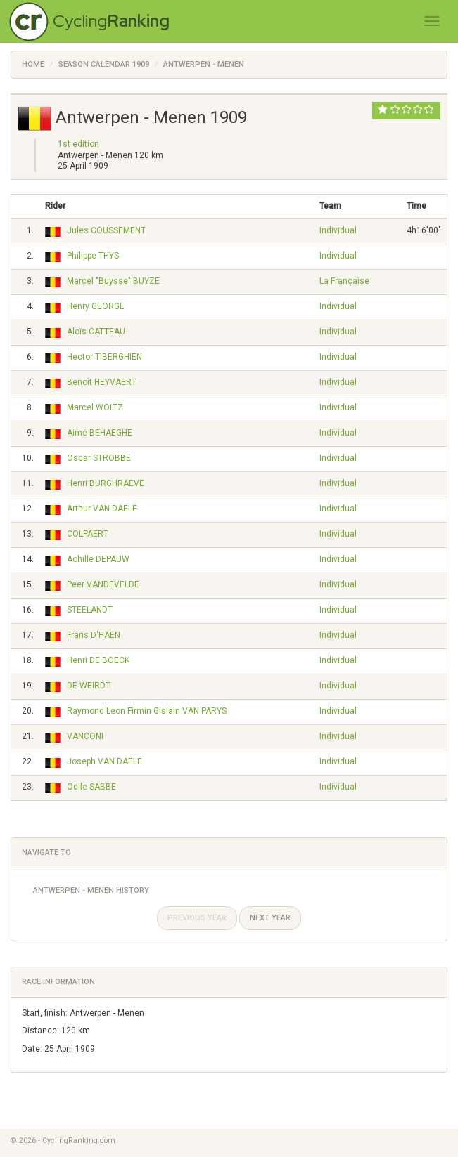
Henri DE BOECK (98, 660)
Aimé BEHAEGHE (99, 433)
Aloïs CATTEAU (96, 331)
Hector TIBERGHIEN (104, 357)
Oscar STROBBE (99, 458)
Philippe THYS (93, 256)
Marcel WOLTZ (95, 407)
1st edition (78, 144)
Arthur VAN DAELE (102, 509)
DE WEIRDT (88, 686)
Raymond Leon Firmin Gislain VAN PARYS (147, 711)
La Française (344, 281)
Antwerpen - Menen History (91, 890)
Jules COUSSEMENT (106, 230)
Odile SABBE (91, 787)
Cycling (111, 21)
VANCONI (85, 736)
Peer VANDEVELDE (103, 584)
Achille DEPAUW (98, 559)
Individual (338, 230)
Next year (270, 917)
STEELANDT (90, 610)
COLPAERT (87, 534)
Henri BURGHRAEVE (105, 483)
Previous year (197, 917)
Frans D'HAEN (93, 635)
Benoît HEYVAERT (101, 382)
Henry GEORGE (96, 306)
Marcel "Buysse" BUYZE (113, 281)
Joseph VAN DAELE (104, 761)
